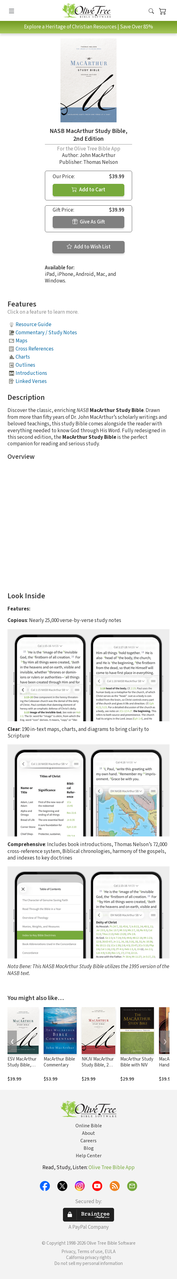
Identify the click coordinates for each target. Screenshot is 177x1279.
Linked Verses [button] (31, 381)
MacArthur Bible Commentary (59, 1062)
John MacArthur (97, 155)
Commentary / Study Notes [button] (46, 332)
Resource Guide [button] (33, 324)
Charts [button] (23, 357)
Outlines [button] (25, 365)
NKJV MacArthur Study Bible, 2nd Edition (98, 1065)
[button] (151, 11)
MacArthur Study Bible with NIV (136, 1062)
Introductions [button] (31, 373)
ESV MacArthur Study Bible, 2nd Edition (21, 1065)
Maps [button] (21, 341)
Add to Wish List (89, 247)
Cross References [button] (35, 349)
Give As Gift (88, 222)
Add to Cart (88, 190)
